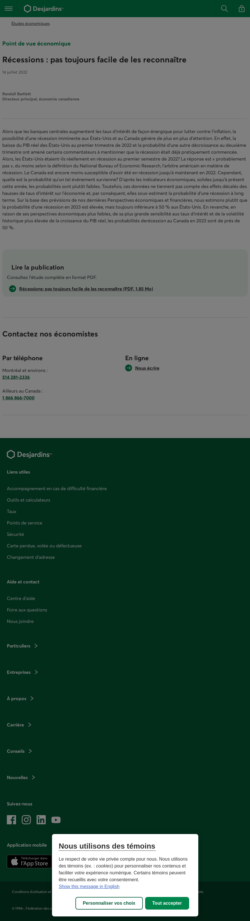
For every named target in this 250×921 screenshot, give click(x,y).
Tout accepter (167, 903)
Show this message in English (89, 886)
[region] (125, 875)
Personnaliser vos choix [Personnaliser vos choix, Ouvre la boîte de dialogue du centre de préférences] (109, 903)
